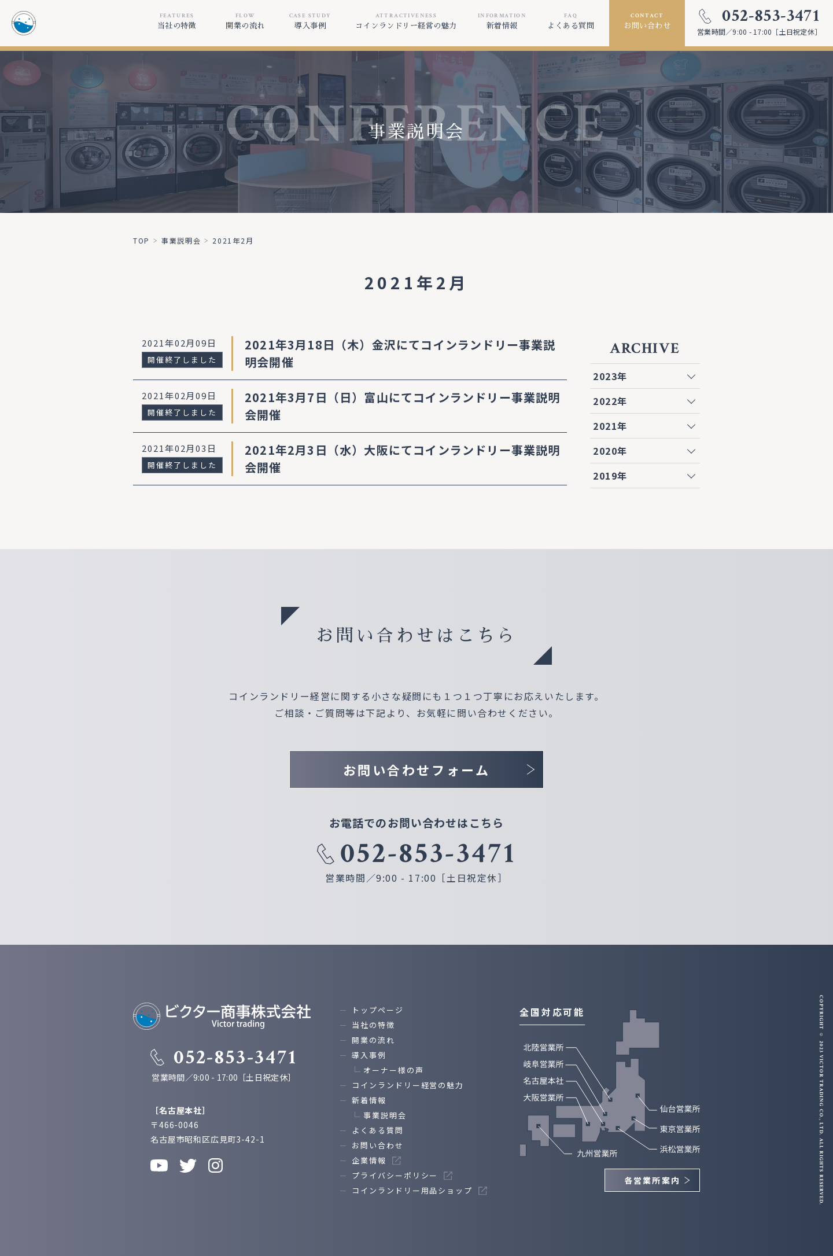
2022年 (610, 401)
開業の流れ (373, 1039)
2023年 (610, 376)
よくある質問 (378, 1130)
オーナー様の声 (393, 1070)
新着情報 (369, 1100)
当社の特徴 (373, 1024)
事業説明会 (385, 1115)
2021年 (610, 426)
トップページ (378, 1009)
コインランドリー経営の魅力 (408, 1085)
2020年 (610, 451)
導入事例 (369, 1054)
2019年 (610, 475)
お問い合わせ (378, 1145)
